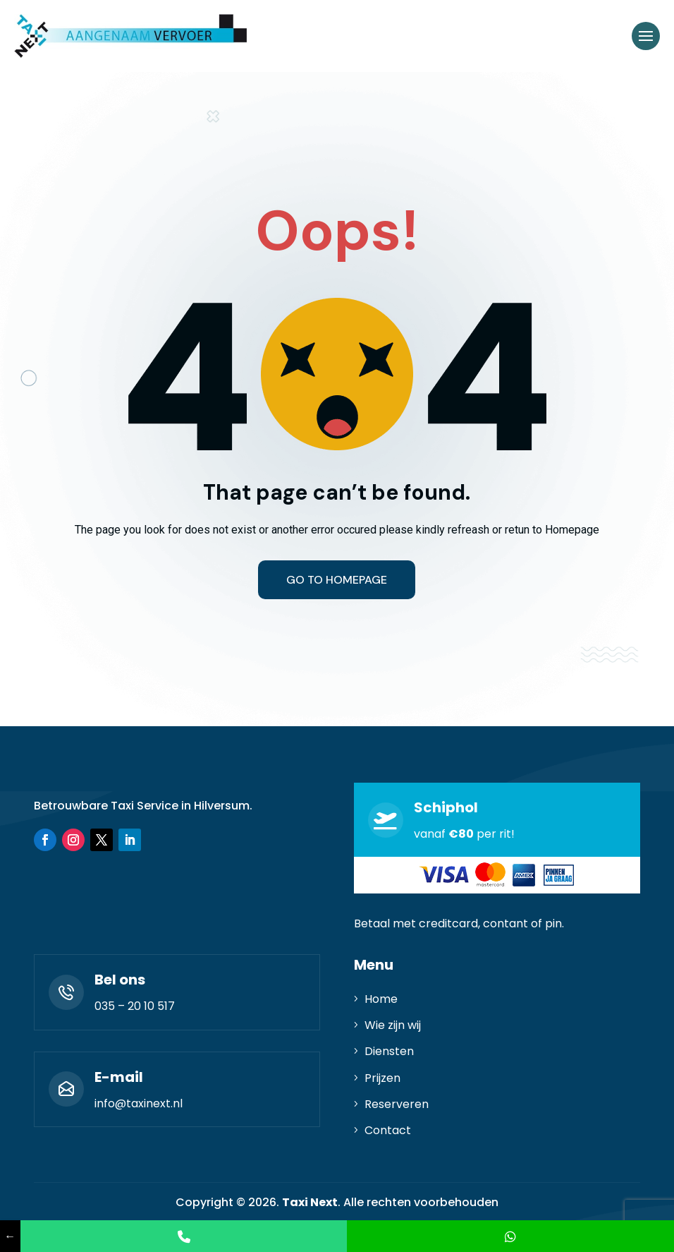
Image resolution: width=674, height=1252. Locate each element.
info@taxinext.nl (138, 1103)
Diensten (389, 1051)
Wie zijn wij (392, 1025)
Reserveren (396, 1104)
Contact (387, 1130)
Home (381, 999)
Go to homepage (336, 579)
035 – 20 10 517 (134, 1006)
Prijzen (382, 1078)
